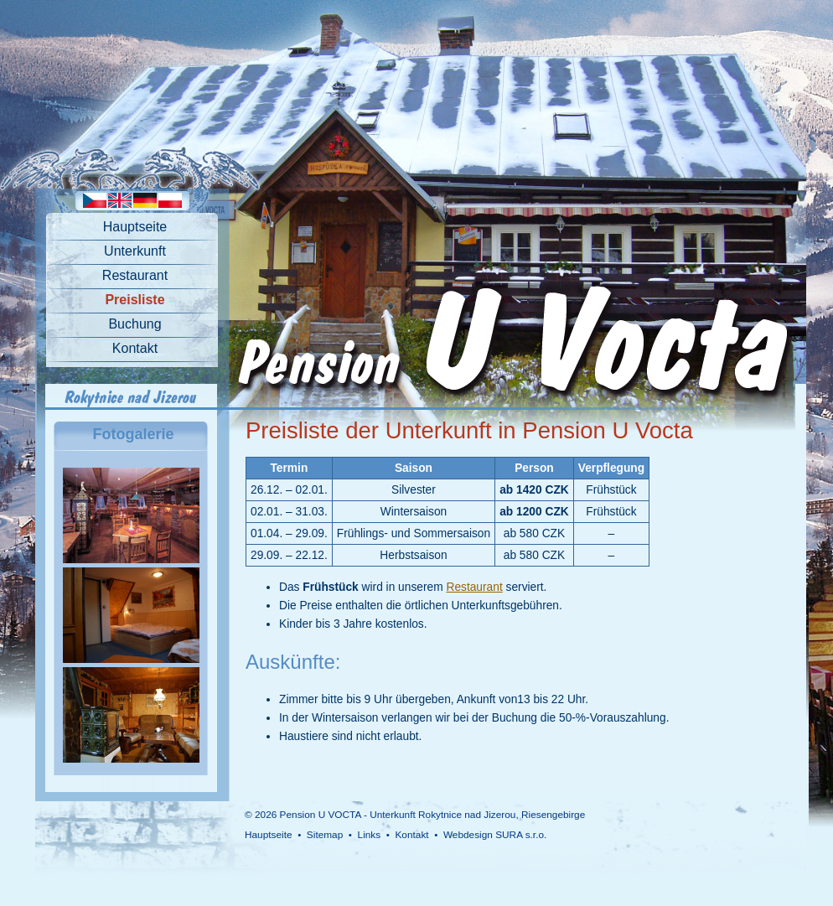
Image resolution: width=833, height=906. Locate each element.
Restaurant (135, 275)
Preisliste (134, 300)
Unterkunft (135, 251)
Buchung (134, 324)
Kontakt (135, 348)
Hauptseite (135, 227)
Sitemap (325, 835)
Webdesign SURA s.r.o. (494, 835)
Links (369, 835)
